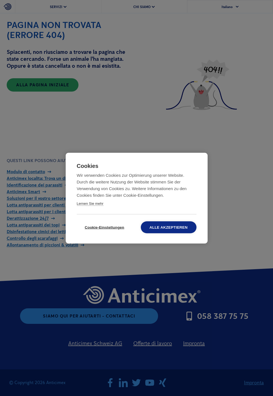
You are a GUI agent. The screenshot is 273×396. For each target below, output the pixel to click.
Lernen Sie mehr (90, 203)
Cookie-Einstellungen (104, 227)
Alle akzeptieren (168, 227)
